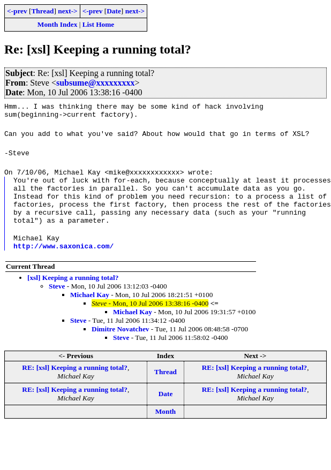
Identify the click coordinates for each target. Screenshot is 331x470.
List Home (98, 24)
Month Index (57, 24)
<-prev (17, 11)
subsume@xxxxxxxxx (95, 82)
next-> (67, 11)
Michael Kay (89, 311)
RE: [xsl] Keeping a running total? (74, 384)
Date (114, 11)
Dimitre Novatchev (120, 345)
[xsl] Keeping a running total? (72, 294)
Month (165, 427)
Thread (42, 11)
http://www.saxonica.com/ (63, 262)
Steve (57, 302)
